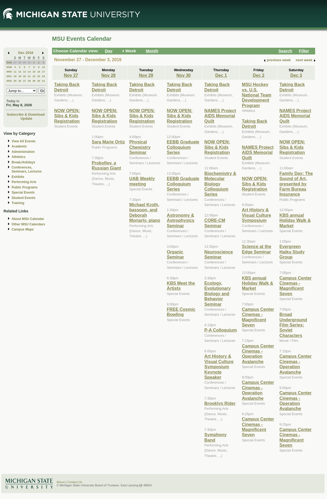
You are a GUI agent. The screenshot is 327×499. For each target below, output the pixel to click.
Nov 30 (183, 75)
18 (14, 76)
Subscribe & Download (26, 114)
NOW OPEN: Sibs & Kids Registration (67, 115)
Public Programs (24, 187)
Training (18, 203)
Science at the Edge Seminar (256, 249)
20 (24, 76)
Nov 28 (108, 75)
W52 (9, 80)
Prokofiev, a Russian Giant (106, 165)
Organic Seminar (175, 254)
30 (29, 62)
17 (43, 71)
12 (19, 71)
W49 (9, 67)
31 (43, 80)
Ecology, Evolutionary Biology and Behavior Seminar (217, 294)
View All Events (24, 141)
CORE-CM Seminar (214, 223)
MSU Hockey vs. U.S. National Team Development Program (256, 95)
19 (19, 76)
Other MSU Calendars (28, 224)
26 (19, 80)
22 (34, 76)
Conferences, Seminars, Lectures (27, 169)
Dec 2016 (25, 53)
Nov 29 (146, 75)
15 (34, 71)
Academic (19, 146)
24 (43, 76)
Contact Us (74, 482)
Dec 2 (258, 75)
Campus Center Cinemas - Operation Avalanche (258, 353)
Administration (23, 152)
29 (24, 62)
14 (29, 71)
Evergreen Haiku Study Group (292, 251)
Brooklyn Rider (220, 403)
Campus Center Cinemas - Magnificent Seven (258, 317)
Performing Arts (24, 182)
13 (24, 71)
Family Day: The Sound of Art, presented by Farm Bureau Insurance (296, 184)
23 (38, 76)
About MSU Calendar (28, 219)
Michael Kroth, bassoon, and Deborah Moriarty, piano (144, 212)
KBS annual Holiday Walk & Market (257, 283)
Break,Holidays (23, 162)
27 (14, 62)
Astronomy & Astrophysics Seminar (180, 220)
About (61, 482)
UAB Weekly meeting (142, 181)
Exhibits (18, 177)
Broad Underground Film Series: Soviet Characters (293, 325)
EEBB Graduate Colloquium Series (183, 147)
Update (26, 118)
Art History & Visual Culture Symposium (256, 215)
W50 (9, 71)
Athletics (18, 157)
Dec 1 (221, 75)
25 (14, 80)
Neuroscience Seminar (218, 254)
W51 (9, 76)
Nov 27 (71, 75)
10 (43, 67)
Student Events (23, 198)
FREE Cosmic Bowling (181, 312)
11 (14, 71)
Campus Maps (23, 229)
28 (19, 62)
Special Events (23, 192)
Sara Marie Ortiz (108, 141)
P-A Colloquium (220, 330)
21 (29, 76)
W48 (9, 62)
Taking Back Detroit (67, 87)
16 (38, 71)
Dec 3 (296, 75)
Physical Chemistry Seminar (140, 147)
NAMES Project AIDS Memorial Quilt (220, 115)
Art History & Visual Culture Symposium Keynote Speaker (218, 367)
